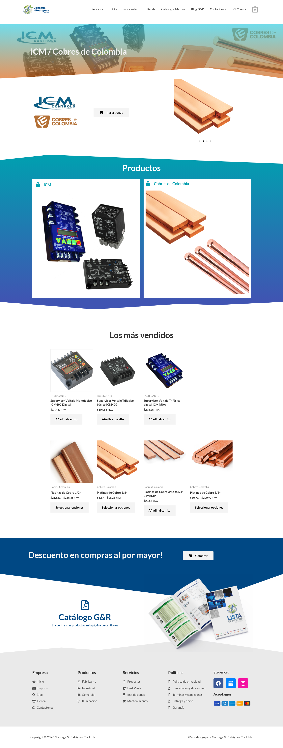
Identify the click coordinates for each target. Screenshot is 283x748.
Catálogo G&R (85, 617)
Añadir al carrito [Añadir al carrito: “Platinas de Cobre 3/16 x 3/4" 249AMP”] (160, 510)
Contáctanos (218, 9)
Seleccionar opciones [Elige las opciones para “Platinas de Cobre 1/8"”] (116, 507)
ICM (73, 221)
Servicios (97, 9)
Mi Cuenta (239, 9)
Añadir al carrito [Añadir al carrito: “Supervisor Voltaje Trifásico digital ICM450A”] (160, 419)
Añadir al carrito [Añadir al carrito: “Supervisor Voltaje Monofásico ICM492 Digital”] (66, 419)
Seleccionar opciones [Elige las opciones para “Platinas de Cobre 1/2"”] (69, 507)
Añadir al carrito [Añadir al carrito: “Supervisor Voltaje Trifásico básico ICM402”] (113, 419)
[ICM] (70, 221)
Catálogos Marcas (173, 9)
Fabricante (130, 9)
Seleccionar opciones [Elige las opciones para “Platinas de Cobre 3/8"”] (209, 507)
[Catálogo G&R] (85, 605)
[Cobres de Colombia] (181, 221)
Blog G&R (197, 9)
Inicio (113, 9)
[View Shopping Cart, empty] (255, 9)
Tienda (150, 9)
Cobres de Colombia (188, 221)
